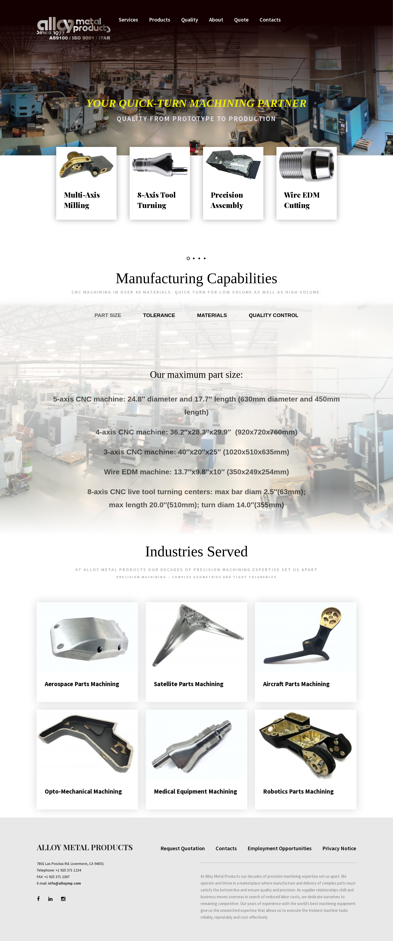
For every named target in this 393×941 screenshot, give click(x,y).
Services (128, 19)
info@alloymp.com (64, 883)
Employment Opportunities (280, 848)
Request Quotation (182, 848)
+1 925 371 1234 (68, 870)
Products (159, 19)
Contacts (270, 19)
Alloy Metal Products (85, 847)
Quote (241, 19)
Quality (189, 19)
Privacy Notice (339, 848)
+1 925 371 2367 (57, 876)
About (216, 19)
